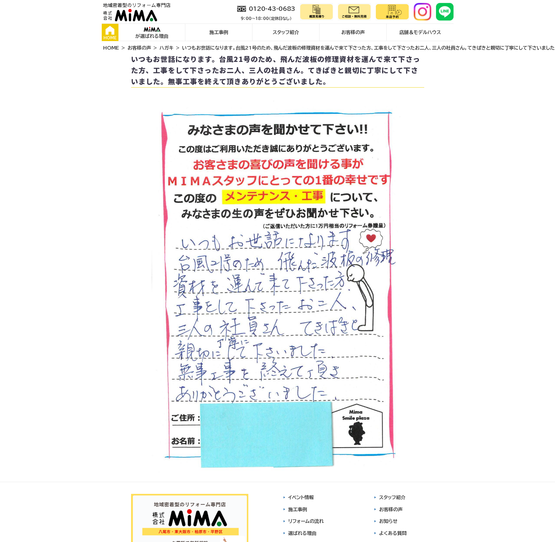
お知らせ (388, 521)
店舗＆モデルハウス (420, 32)
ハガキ (166, 47)
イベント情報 (301, 497)
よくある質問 (393, 533)
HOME (110, 33)
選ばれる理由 (302, 533)
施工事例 (218, 32)
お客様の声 (353, 32)
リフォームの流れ (306, 521)
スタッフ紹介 (286, 32)
